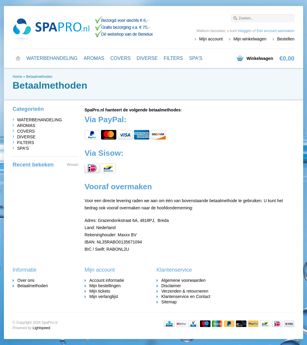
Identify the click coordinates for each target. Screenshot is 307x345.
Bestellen (285, 39)
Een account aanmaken (275, 31)
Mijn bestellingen (105, 285)
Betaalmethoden (39, 77)
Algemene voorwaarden (183, 280)
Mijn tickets (99, 291)
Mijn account (211, 39)
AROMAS (94, 58)
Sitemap (169, 301)
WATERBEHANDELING (52, 58)
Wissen (73, 165)
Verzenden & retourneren (184, 291)
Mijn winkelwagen (250, 39)
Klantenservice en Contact (185, 296)
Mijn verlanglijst (103, 296)
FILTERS (173, 58)
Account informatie (106, 280)
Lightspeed (41, 328)
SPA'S (195, 58)
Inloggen (245, 31)
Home (18, 58)
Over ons (25, 280)
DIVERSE (147, 58)
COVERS (120, 58)
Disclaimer (171, 285)
